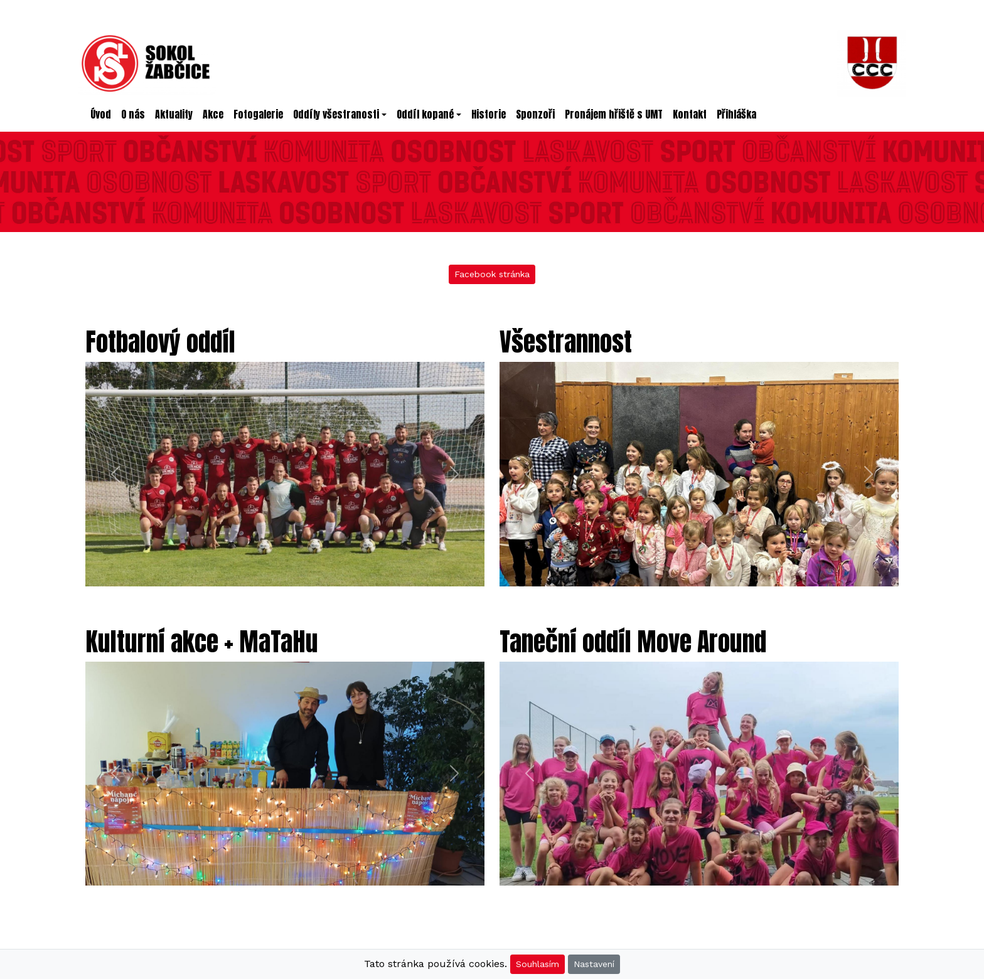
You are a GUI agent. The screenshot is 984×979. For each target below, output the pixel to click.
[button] (115, 474)
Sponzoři (535, 114)
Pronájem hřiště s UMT (614, 114)
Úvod (103, 114)
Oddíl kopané (425, 114)
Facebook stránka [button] (492, 274)
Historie (488, 114)
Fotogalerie (258, 114)
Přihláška (736, 114)
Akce (213, 114)
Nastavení (594, 964)
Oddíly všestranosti (336, 114)
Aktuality (174, 114)
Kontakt (690, 114)
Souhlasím (537, 964)
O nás (133, 114)
